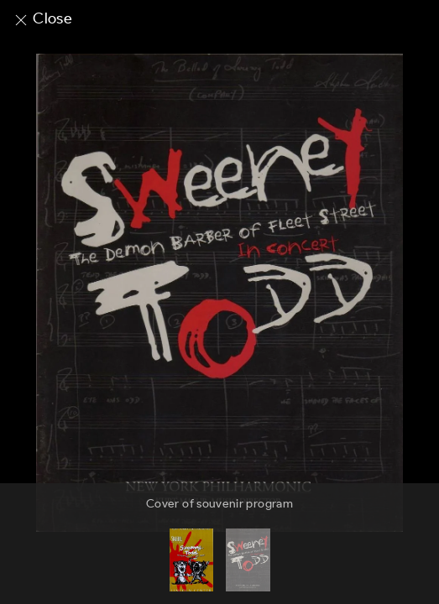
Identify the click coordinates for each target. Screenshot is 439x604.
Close (42, 18)
